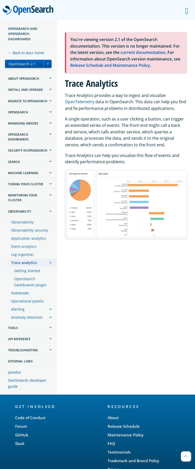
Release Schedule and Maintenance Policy (110, 65)
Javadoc (14, 372)
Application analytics (28, 238)
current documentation (142, 52)
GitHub (21, 434)
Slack (20, 443)
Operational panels (27, 301)
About (113, 417)
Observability (22, 222)
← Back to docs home (26, 52)
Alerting (18, 309)
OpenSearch (29, 10)
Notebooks (20, 293)
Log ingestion (22, 254)
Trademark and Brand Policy (133, 460)
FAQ (111, 443)
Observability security (29, 230)
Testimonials (119, 452)
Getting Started (27, 270)
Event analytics (23, 246)
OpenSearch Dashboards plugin (30, 281)
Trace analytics (24, 262)
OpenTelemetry (79, 102)
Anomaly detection (27, 317)
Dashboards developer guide (27, 383)
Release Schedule (124, 426)
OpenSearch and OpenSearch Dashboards (22, 33)
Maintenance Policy (125, 434)
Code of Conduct (30, 417)
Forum (21, 426)
